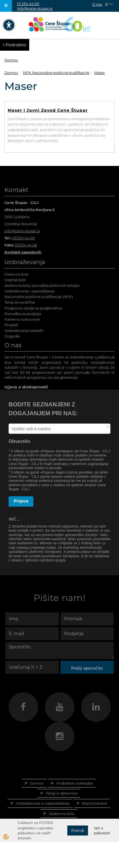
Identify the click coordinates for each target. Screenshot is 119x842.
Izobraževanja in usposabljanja (42, 803)
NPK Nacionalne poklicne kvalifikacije (56, 72)
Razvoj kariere (94, 803)
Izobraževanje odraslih (23, 330)
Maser (99, 72)
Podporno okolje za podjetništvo (33, 308)
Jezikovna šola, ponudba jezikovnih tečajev (42, 285)
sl (106, 3)
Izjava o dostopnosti (26, 387)
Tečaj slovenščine (19, 302)
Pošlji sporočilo (87, 668)
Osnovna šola (16, 274)
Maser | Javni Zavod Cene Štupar (48, 110)
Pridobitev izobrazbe (74, 783)
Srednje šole (15, 280)
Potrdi (77, 830)
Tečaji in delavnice (61, 793)
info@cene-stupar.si (35, 8)
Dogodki (12, 336)
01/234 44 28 (26, 245)
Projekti (11, 325)
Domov (11, 60)
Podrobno (14, 44)
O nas (97, 4)
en (111, 3)
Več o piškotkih (102, 830)
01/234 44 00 (23, 238)
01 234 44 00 (28, 3)
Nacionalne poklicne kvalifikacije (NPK (38, 296)
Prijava (21, 500)
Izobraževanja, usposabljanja (29, 291)
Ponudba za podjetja (22, 314)
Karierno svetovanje (22, 319)
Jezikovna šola (61, 813)
